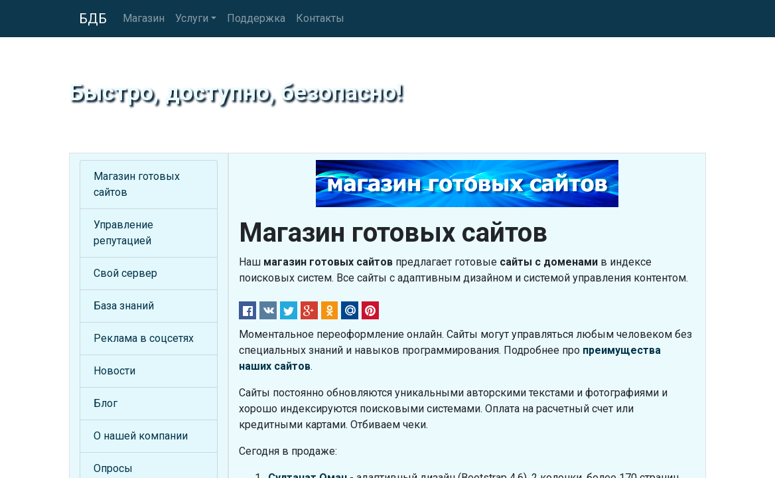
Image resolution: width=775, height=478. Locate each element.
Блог (105, 403)
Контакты (320, 18)
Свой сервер (125, 273)
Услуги (191, 18)
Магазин (144, 18)
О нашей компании (141, 436)
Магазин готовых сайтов (137, 184)
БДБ (93, 19)
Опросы (113, 468)
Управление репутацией (123, 232)
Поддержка (256, 18)
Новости (114, 370)
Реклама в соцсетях (144, 338)
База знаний (124, 305)
